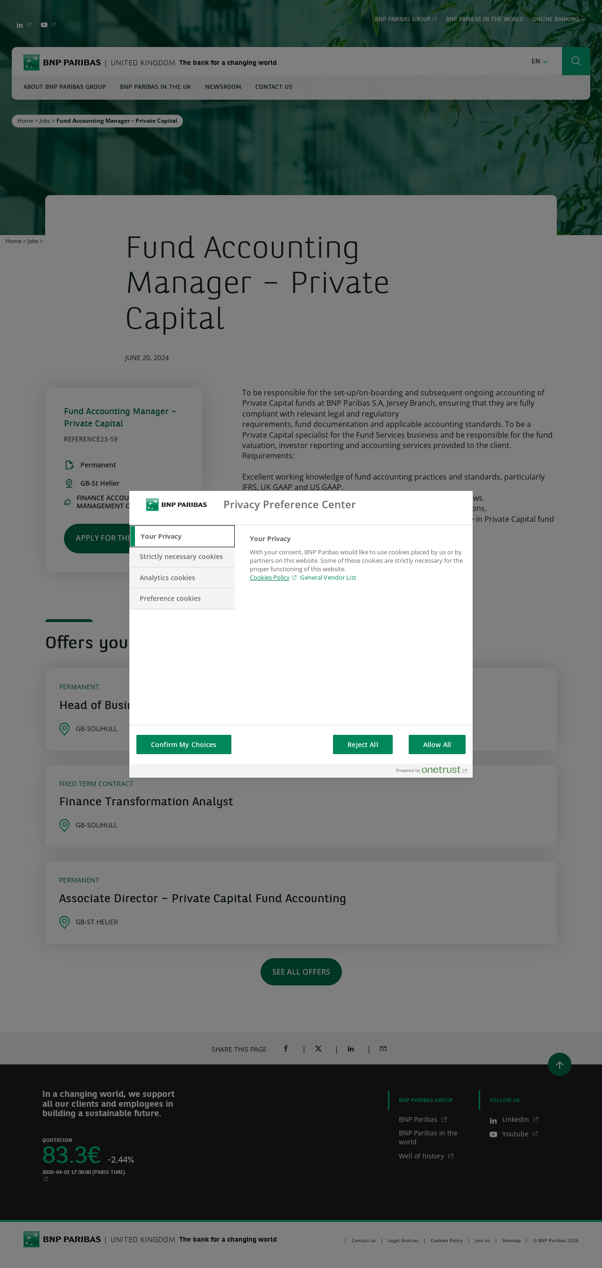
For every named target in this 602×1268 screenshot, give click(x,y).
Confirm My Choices (184, 744)
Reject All (363, 744)
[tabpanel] (357, 564)
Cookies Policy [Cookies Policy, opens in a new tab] (270, 577)
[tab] (182, 536)
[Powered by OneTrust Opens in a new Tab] (432, 772)
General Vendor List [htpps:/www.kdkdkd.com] (328, 577)
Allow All (437, 744)
